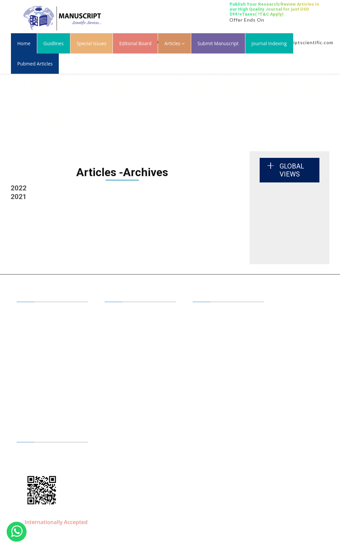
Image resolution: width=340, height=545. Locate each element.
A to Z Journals (38, 320)
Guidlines (53, 43)
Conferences (124, 349)
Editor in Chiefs (127, 310)
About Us (33, 310)
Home (24, 43)
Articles (174, 43)
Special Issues (92, 43)
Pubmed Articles (34, 63)
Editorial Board (135, 43)
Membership (36, 349)
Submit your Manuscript (136, 339)
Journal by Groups (42, 330)
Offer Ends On (246, 20)
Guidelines (34, 339)
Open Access (124, 330)
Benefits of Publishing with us (141, 320)
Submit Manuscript (218, 43)
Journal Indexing (269, 43)
